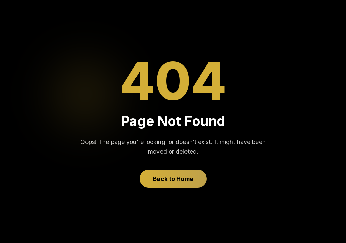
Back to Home (173, 178)
